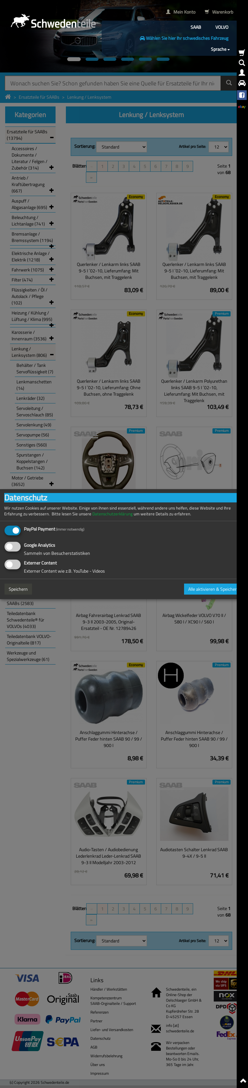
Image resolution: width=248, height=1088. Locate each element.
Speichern (18, 589)
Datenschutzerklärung (112, 514)
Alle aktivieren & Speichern (213, 589)
